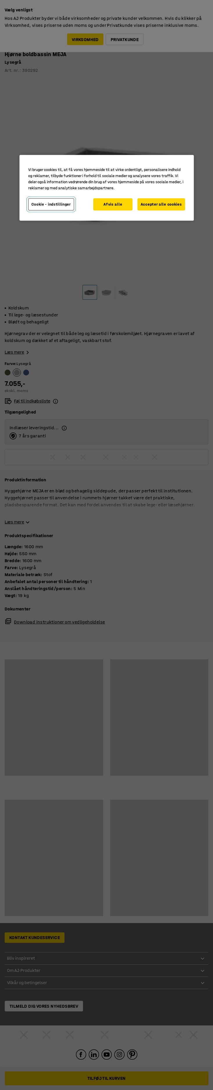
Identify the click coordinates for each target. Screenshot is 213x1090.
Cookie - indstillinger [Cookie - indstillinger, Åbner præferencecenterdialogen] (51, 204)
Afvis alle (112, 204)
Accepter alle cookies (161, 204)
